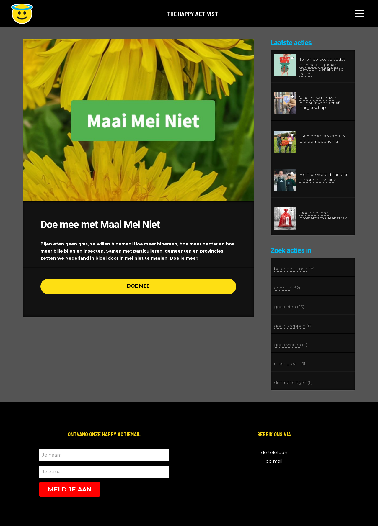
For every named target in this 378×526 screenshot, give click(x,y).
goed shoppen (289, 325)
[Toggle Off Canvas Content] (359, 13)
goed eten (285, 306)
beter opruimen (290, 268)
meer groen (286, 363)
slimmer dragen (290, 382)
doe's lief (283, 287)
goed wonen (287, 344)
